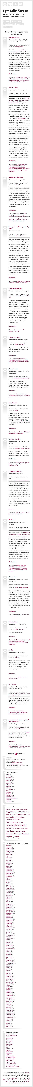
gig (29, 814)
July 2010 (8, 939)
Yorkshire (11, 836)
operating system (16, 361)
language (17, 464)
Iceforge (11, 80)
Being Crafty (9, 777)
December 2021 (9, 889)
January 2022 (9, 888)
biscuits (18, 711)
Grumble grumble (15, 471)
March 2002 (8, 1026)
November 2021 (9, 891)
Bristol (21, 812)
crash (23, 512)
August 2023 (9, 863)
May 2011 (8, 932)
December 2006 (9, 995)
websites (24, 170)
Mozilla (23, 1082)
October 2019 (9, 914)
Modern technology (16, 177)
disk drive (23, 395)
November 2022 (9, 873)
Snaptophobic (9, 1060)
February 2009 (9, 958)
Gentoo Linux (25, 360)
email (28, 614)
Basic (17, 639)
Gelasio (5, 1080)
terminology (11, 465)
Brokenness (13, 369)
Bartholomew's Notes (11, 1037)
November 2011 (9, 928)
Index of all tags (15, 838)
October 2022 (9, 875)
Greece (15, 568)
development (24, 282)
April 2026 (8, 845)
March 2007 (8, 991)
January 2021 (9, 906)
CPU (10, 464)
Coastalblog (8, 1045)
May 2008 (8, 970)
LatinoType (7, 1081)
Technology (17, 46)
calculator (23, 566)
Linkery (20, 587)
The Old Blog (9, 795)
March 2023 (8, 867)
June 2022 (8, 881)
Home (6, 21)
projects (25, 677)
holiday (19, 817)
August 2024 (9, 854)
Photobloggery (9, 789)
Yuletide (16, 836)
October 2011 (9, 929)
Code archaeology (15, 288)
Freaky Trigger (9, 1051)
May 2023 (8, 864)
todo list (16, 678)
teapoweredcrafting (10, 1062)
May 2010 (8, 942)
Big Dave (25, 809)
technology (25, 219)
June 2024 (8, 857)
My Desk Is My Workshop (17, 764)
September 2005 (10, 1017)
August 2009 (9, 950)
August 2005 (9, 1019)
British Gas (21, 394)
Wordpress (19, 514)
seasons (25, 828)
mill (25, 464)
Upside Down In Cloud (11, 1063)
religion (18, 828)
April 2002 (8, 1025)
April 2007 (8, 989)
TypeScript (16, 81)
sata (11, 397)
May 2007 (8, 988)
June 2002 (8, 1022)
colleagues (9, 814)
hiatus (19, 216)
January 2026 (9, 850)
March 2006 (8, 1008)
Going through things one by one (19, 227)
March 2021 (8, 903)
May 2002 (8, 1023)
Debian (15, 360)
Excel (26, 639)
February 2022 (9, 886)
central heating (12, 395)
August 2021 (9, 895)
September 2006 (10, 1000)
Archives (7, 27)
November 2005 (9, 1014)
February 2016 (9, 920)
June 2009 (8, 953)
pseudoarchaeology (18, 569)
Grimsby (8, 817)
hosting (23, 216)
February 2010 (9, 945)
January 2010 (9, 947)
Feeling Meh (17, 448)
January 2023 (9, 870)
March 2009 (8, 957)
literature (18, 820)
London (8, 822)
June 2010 (8, 941)
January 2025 (9, 851)
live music (24, 819)
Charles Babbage (20, 462)
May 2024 (8, 859)
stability (27, 361)
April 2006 (8, 1007)
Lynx (15, 500)
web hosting (19, 170)
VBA (27, 642)
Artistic (7, 774)
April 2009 (8, 956)
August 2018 (9, 917)
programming (16, 80)
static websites (12, 170)
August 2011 (8, 931)
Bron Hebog (9, 1040)
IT (9, 641)
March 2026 (8, 847)
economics (11, 714)
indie (23, 817)
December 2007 (9, 978)
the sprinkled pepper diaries (12, 1066)
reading (14, 828)
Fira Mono (26, 1081)
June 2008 (8, 969)
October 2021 (9, 892)
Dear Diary (17, 378)
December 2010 (9, 933)
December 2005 (9, 1013)
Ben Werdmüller (9, 1038)
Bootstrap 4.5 (13, 1078)
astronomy (16, 809)
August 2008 (9, 966)
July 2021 (8, 897)
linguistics (21, 464)
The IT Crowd (22, 747)
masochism (21, 641)
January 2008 (9, 976)
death (22, 814)
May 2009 (8, 954)
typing (21, 433)
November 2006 (9, 997)
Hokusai (28, 746)
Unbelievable (9, 801)
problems (14, 514)
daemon (17, 331)
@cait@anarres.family (17, 762)
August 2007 (9, 983)
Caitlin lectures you (25, 77)
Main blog (16, 21)
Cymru (18, 815)
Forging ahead (14, 37)
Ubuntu (10, 363)
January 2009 (9, 960)
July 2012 (8, 925)
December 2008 (9, 961)
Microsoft (27, 216)
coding (10, 78)
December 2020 (9, 907)
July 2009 (8, 951)
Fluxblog (8, 1050)
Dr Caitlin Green (9, 1042)
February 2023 (9, 869)
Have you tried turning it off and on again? (19, 720)
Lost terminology (15, 439)
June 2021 (8, 898)
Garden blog (9, 24)
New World (13, 403)
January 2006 (9, 1011)
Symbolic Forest (15, 10)
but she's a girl (9, 1041)
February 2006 (9, 1010)
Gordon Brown (17, 714)
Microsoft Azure (22, 167)
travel (12, 834)
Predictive (12, 684)
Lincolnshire (10, 820)
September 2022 (9, 876)
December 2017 (9, 919)
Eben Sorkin (11, 1080)
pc (9, 397)
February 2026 (9, 848)
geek (29, 639)
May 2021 (8, 900)
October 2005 (9, 1016)
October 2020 (9, 910)
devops (16, 167)
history (19, 568)
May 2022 (8, 882)
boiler (17, 394)
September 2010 (9, 938)
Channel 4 (18, 744)
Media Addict (22, 728)
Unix (24, 330)
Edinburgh (26, 814)
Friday (11, 650)
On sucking (13, 577)
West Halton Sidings (10, 1065)
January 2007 (9, 994)
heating (28, 395)
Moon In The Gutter (10, 1057)
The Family (8, 793)
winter (28, 834)
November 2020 (9, 908)
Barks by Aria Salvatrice (11, 1035)
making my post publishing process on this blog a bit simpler (19, 100)
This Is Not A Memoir (11, 798)
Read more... (12, 74)
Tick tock (12, 520)
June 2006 (8, 1004)
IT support (27, 512)
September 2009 (10, 948)
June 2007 (8, 986)
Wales (16, 834)
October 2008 (9, 964)
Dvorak (23, 431)
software (25, 218)
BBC (21, 809)
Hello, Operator (14, 337)
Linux (21, 330)
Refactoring (13, 87)
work (7, 836)
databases (24, 614)
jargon (13, 464)
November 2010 (9, 935)
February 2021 (9, 904)
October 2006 (9, 998)
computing (20, 78)
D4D (7, 1047)
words (16, 465)
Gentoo (19, 360)
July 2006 (8, 1003)
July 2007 (8, 985)
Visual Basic (11, 644)
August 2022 (9, 878)
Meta (21, 46)
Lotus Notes (12, 616)
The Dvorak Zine (25, 421)
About (19, 24)
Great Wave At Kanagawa (20, 746)
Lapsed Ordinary (10, 1056)
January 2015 (9, 923)
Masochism (13, 622)
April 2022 (8, 884)
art (12, 809)
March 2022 (8, 885)
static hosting (23, 80)
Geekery (16, 95)
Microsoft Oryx (22, 118)
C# (20, 282)
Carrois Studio (16, 1082)
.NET (25, 281)
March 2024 (8, 861)
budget (22, 711)
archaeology (17, 566)
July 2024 (8, 856)
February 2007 (9, 992)
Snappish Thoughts (10, 1059)
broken (26, 394)
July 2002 (8, 1020)
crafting (14, 814)
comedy (23, 744)
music (14, 822)
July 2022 (8, 879)
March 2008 (8, 973)
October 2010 (9, 936)
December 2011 (9, 926)
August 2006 (9, 1001)
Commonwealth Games (14, 712)
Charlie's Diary (9, 1044)
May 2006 (8, 1005)
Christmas (27, 812)
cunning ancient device (23, 534)
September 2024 (9, 853)
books (15, 812)
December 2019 (9, 913)
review (11, 747)
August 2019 (9, 916)
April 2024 (8, 860)
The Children (19, 831)
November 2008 (9, 963)
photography (20, 825)
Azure (17, 164)
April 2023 (8, 866)
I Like (7, 1054)
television (16, 747)
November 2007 (9, 979)
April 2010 (8, 944)
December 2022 (9, 872)
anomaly (18, 565)
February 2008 (9, 975)
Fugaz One (27, 1080)
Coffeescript (15, 78)
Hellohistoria (9, 1053)
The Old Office (9, 796)
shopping (11, 678)
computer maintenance (21, 358)
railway (9, 828)
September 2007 (9, 982)
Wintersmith (22, 81)
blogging (18, 77)
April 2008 (8, 972)
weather (22, 834)
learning (16, 641)
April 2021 (8, 901)
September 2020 (9, 911)
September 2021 (9, 894)
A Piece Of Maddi (10, 1034)
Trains (7, 799)
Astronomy (8, 776)
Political (16, 695)
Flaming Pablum (9, 1048)
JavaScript (26, 78)
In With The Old (18, 529)
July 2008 (8, 967)
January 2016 (9, 922)
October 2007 (9, 981)
